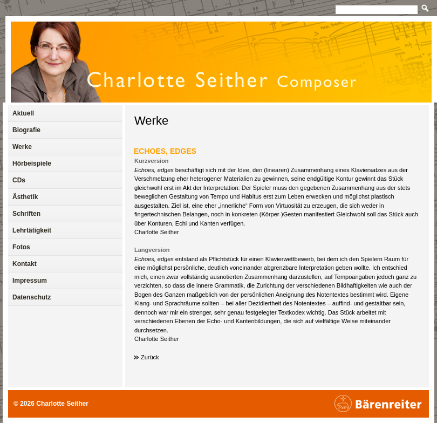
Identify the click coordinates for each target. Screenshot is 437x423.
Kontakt (24, 264)
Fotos (21, 247)
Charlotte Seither (62, 403)
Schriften (26, 213)
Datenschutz (31, 297)
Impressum (29, 280)
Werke (151, 120)
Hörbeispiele (31, 163)
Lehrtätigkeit (31, 230)
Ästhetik (25, 197)
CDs (18, 180)
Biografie (26, 130)
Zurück (150, 357)
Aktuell (23, 113)
